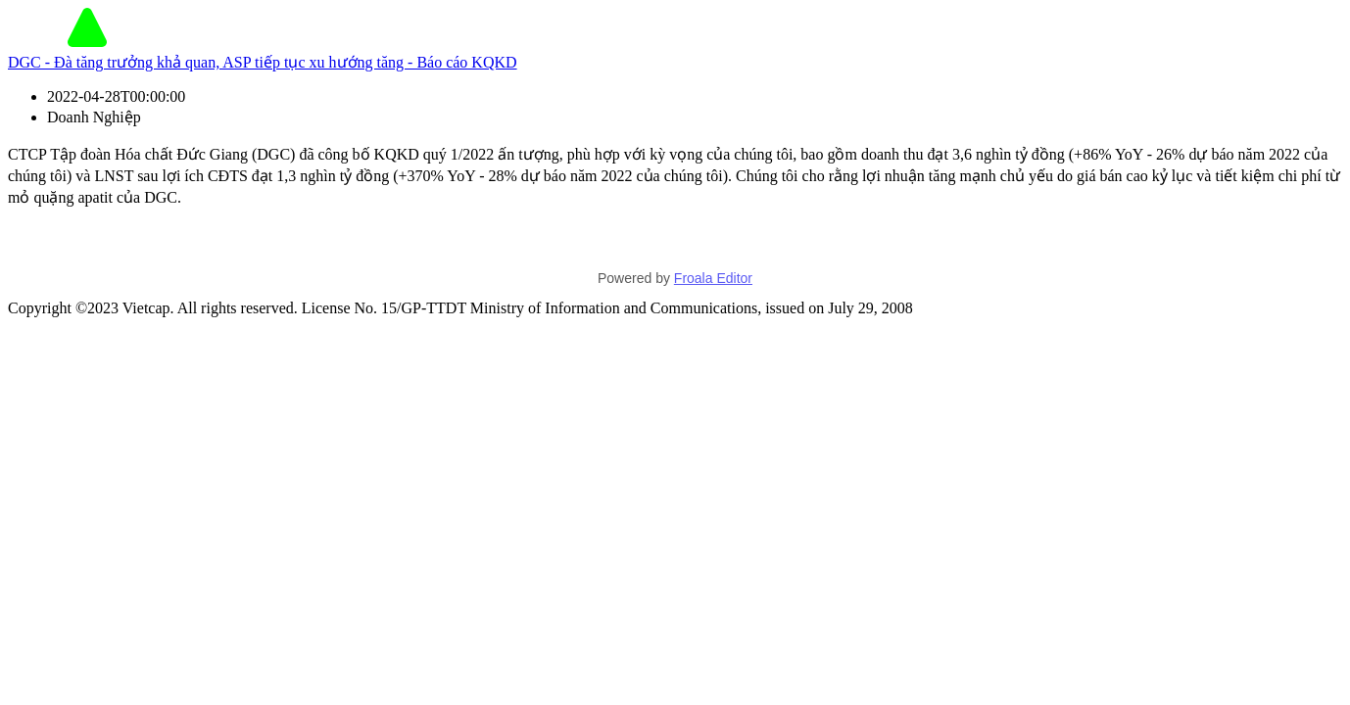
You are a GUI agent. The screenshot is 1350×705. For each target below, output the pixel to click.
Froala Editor (713, 278)
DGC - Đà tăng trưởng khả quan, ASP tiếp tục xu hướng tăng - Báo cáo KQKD (262, 62)
